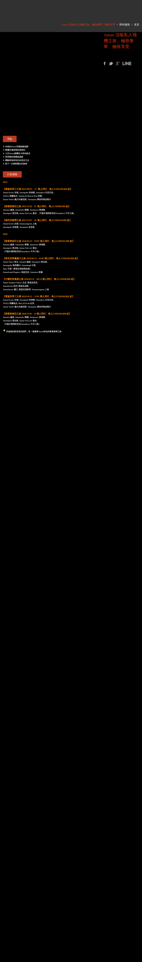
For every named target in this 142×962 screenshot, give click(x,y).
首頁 (136, 24)
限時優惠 (124, 24)
